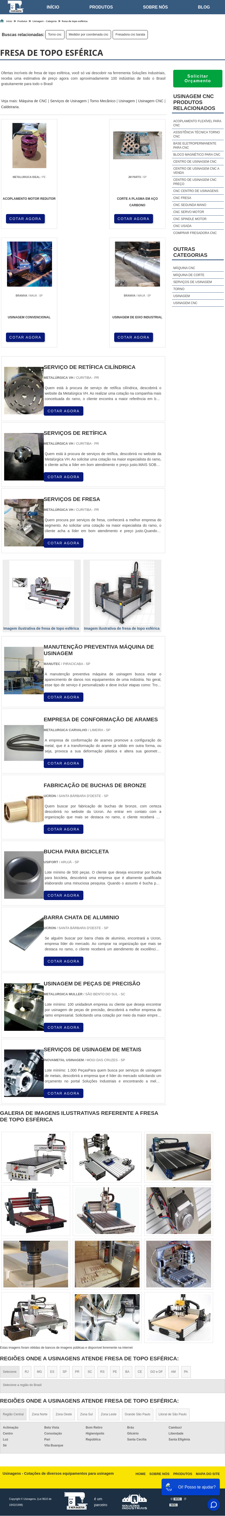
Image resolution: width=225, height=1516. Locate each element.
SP (65, 1372)
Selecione (10, 1372)
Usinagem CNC (150, 101)
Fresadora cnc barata (130, 34)
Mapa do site (208, 1474)
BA (127, 1372)
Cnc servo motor (188, 212)
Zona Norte (39, 1414)
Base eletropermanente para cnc (194, 145)
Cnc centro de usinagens (195, 191)
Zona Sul (86, 1414)
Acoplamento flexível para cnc (197, 123)
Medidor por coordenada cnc (88, 34)
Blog (204, 7)
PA (186, 1372)
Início (53, 7)
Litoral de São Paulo (173, 1414)
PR (77, 1372)
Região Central (13, 1414)
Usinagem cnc (185, 303)
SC (90, 1372)
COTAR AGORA (25, 218)
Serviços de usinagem (192, 282)
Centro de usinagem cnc (194, 161)
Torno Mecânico (102, 101)
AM (173, 1372)
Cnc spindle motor (189, 219)
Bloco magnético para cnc (196, 154)
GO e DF (156, 1372)
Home (141, 1474)
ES (52, 1372)
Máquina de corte (188, 275)
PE (115, 1372)
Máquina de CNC (33, 101)
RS (102, 1372)
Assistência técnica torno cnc (196, 134)
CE (140, 1372)
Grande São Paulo (137, 1414)
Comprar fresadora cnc (195, 233)
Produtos (101, 7)
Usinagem (127, 101)
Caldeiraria (10, 107)
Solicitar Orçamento (198, 78)
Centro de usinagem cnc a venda (196, 171)
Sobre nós (155, 7)
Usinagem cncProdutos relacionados (194, 102)
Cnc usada (182, 226)
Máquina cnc (184, 268)
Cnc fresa (182, 198)
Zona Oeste (64, 1414)
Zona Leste (109, 1414)
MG (39, 1372)
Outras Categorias (190, 252)
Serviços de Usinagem (68, 101)
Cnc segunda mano (189, 205)
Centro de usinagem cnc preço (194, 182)
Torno (178, 289)
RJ (27, 1372)
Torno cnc (55, 34)
